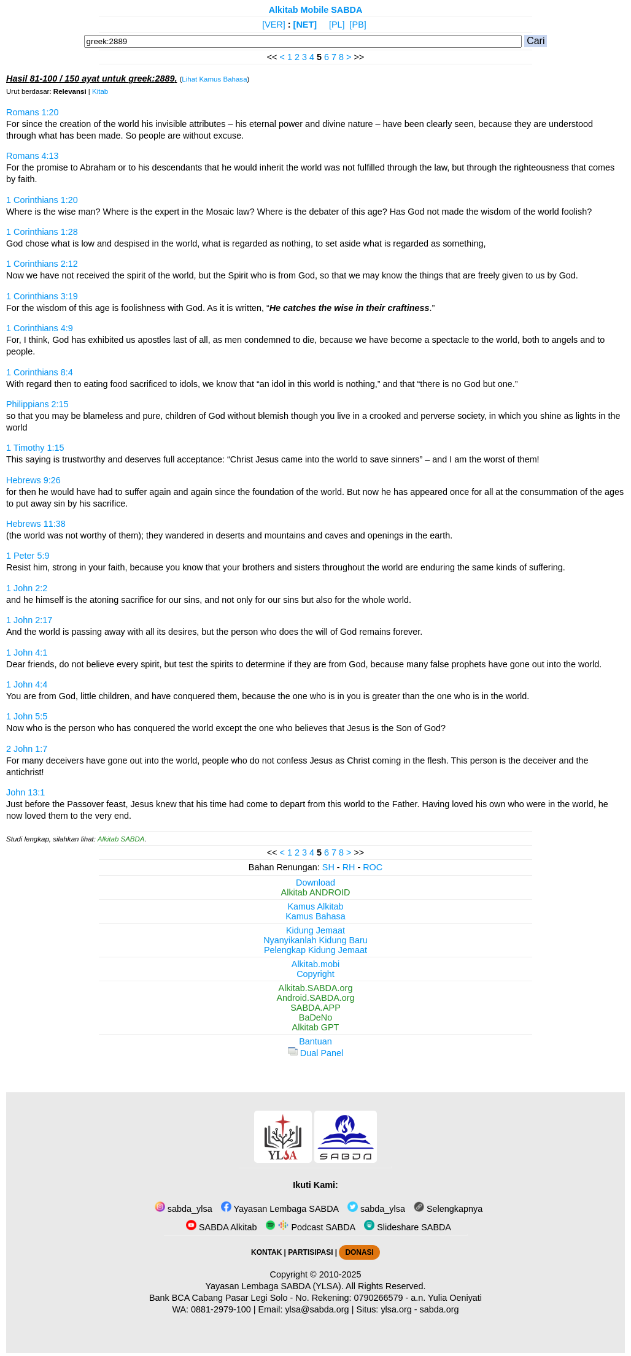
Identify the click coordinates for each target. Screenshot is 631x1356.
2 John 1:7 (26, 749)
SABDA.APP (315, 1008)
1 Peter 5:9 (27, 556)
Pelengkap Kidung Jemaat (315, 950)
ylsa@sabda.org (317, 1309)
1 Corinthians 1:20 (42, 200)
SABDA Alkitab (221, 1227)
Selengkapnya (448, 1209)
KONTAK (266, 1252)
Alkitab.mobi (315, 964)
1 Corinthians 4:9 (39, 328)
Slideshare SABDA (407, 1227)
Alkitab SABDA (121, 839)
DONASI (359, 1252)
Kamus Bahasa (315, 916)
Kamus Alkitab (315, 906)
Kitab (100, 91)
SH (328, 867)
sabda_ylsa (183, 1209)
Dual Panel (315, 1053)
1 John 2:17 (29, 620)
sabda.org (439, 1309)
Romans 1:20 (32, 112)
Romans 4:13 (32, 156)
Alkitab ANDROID (315, 892)
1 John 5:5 (26, 716)
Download (315, 882)
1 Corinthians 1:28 (42, 232)
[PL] (337, 24)
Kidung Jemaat (315, 930)
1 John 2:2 (26, 588)
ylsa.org (396, 1309)
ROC (372, 867)
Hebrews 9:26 (33, 480)
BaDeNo (315, 1017)
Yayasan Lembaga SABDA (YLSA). (275, 1286)
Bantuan (315, 1041)
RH (349, 867)
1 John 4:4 (26, 684)
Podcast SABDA (310, 1227)
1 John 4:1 (26, 652)
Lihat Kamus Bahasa (214, 79)
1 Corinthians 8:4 (39, 372)
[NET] (305, 24)
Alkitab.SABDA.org (316, 988)
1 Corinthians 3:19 (42, 296)
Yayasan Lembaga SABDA (280, 1209)
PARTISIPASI (310, 1252)
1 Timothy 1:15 (35, 448)
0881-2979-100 (221, 1309)
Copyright (315, 974)
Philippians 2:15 (37, 404)
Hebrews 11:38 (36, 524)
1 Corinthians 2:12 (42, 264)
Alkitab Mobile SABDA (316, 10)
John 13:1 (25, 792)
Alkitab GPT (315, 1027)
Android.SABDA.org (315, 998)
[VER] (273, 24)
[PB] (358, 24)
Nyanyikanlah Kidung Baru (315, 940)
